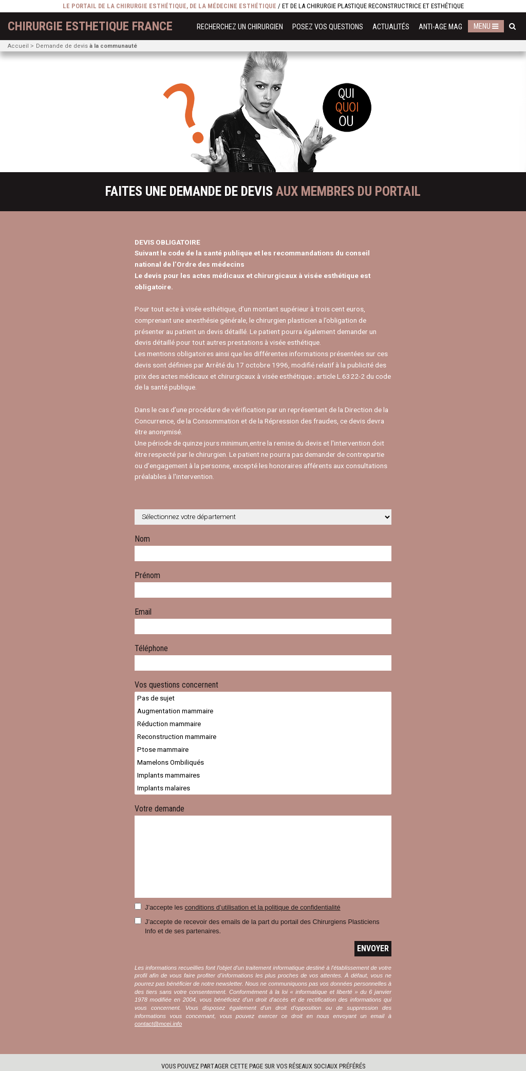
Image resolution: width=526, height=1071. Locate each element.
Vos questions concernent (176, 685)
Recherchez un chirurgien (240, 27)
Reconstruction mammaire (263, 736)
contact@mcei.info (158, 1024)
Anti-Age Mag (440, 27)
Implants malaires (263, 788)
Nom (142, 539)
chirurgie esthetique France (90, 26)
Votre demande (159, 809)
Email (143, 612)
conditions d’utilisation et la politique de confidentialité (263, 907)
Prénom (147, 575)
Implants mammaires (263, 775)
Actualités (390, 27)
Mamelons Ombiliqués (263, 762)
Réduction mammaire (263, 723)
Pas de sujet (263, 698)
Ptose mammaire (263, 749)
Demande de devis (86, 46)
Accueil (18, 46)
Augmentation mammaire (263, 711)
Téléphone (151, 648)
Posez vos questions (327, 27)
